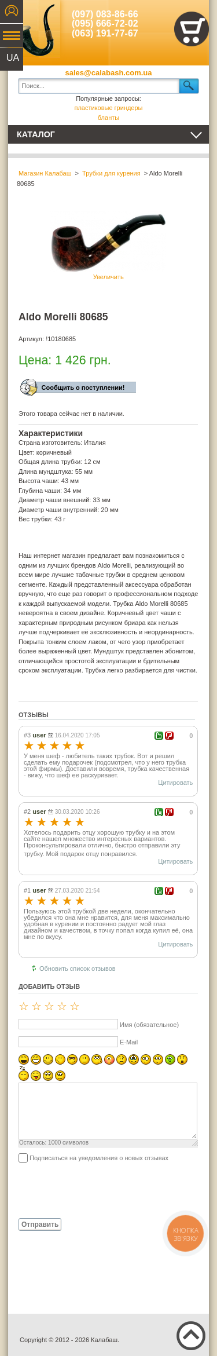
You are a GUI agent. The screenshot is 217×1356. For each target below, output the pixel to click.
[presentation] (106, 1189)
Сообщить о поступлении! (83, 387)
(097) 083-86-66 (105, 14)
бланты (108, 117)
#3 (27, 735)
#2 (27, 811)
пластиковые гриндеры (108, 107)
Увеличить (108, 245)
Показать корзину (191, 29)
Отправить (39, 1224)
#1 (27, 890)
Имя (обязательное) (149, 1024)
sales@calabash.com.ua (108, 72)
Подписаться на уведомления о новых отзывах (99, 1157)
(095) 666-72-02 (105, 23)
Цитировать (175, 782)
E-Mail (129, 1042)
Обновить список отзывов (77, 968)
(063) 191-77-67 (105, 33)
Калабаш (34, 29)
